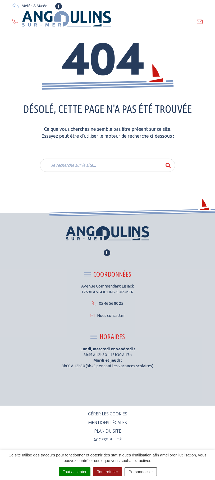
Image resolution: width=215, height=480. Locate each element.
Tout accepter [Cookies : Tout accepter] (74, 471)
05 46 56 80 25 (107, 303)
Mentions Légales (107, 422)
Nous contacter (107, 315)
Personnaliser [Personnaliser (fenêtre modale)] (141, 471)
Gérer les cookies (107, 413)
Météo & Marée (29, 5)
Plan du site (107, 431)
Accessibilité (107, 439)
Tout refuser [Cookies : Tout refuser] (107, 471)
